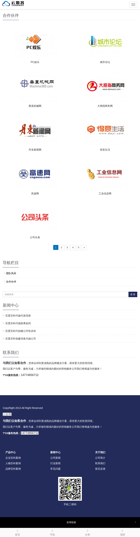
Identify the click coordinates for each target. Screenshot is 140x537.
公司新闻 (55, 457)
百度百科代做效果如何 (18, 323)
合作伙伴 (11, 281)
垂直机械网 (35, 105)
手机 (52, 532)
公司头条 (35, 237)
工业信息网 (105, 193)
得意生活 (105, 149)
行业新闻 (55, 463)
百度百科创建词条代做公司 (20, 338)
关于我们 (100, 452)
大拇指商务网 (105, 105)
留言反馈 (100, 468)
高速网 (35, 193)
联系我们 (100, 463)
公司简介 (100, 457)
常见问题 (55, 468)
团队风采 (11, 273)
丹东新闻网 (35, 149)
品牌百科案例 (13, 468)
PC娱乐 (35, 62)
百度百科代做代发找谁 (18, 315)
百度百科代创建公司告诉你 (20, 330)
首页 (17, 532)
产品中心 (10, 452)
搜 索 (132, 294)
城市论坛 (105, 62)
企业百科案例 (13, 457)
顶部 (122, 532)
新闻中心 (55, 452)
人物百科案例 (13, 463)
